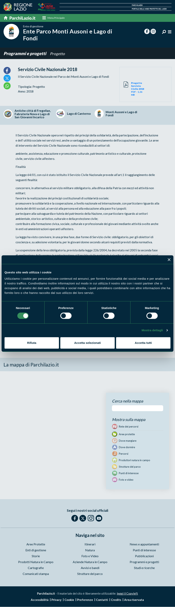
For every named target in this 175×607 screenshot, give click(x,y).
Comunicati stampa (36, 574)
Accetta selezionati (87, 342)
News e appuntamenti (144, 544)
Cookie (69, 600)
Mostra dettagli (152, 330)
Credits (116, 600)
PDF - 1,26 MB (138, 89)
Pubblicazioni (144, 556)
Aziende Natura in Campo (90, 562)
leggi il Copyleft (127, 594)
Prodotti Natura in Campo (35, 562)
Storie (36, 556)
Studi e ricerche (144, 568)
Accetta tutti (143, 342)
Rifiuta (31, 342)
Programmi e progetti (25, 53)
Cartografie (36, 568)
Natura (90, 550)
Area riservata (134, 600)
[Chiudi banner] (169, 259)
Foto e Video (90, 556)
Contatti (102, 600)
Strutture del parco (90, 574)
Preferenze (85, 600)
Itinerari (90, 544)
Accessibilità (39, 600)
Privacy (56, 600)
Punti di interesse (144, 550)
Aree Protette (35, 544)
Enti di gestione (35, 550)
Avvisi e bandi (90, 568)
